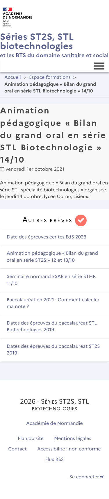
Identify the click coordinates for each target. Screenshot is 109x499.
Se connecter (86, 477)
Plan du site (30, 438)
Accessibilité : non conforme (69, 449)
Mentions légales (72, 438)
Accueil (12, 77)
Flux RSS (54, 459)
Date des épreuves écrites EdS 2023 (46, 237)
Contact (17, 449)
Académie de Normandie (54, 423)
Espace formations (49, 77)
